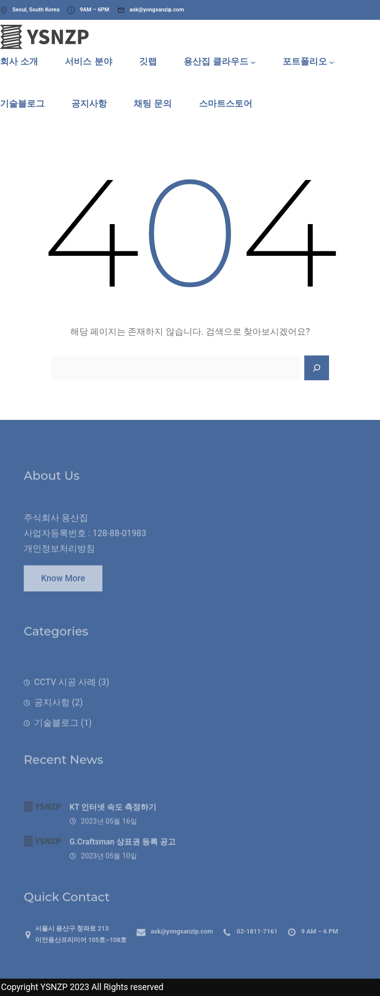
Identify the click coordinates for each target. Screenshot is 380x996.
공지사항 (52, 715)
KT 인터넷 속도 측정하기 (113, 820)
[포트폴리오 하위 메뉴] (331, 61)
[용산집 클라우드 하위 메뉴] (253, 61)
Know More (63, 583)
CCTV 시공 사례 (65, 695)
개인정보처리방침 (59, 558)
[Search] (316, 367)
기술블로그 (56, 736)
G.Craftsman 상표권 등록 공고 (123, 855)
